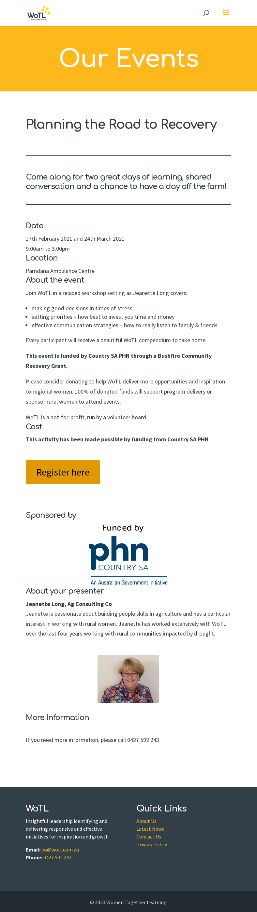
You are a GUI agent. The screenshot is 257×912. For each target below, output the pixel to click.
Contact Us (148, 836)
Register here (63, 472)
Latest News (150, 828)
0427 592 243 (57, 857)
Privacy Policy (151, 844)
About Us (146, 821)
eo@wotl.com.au (60, 849)
